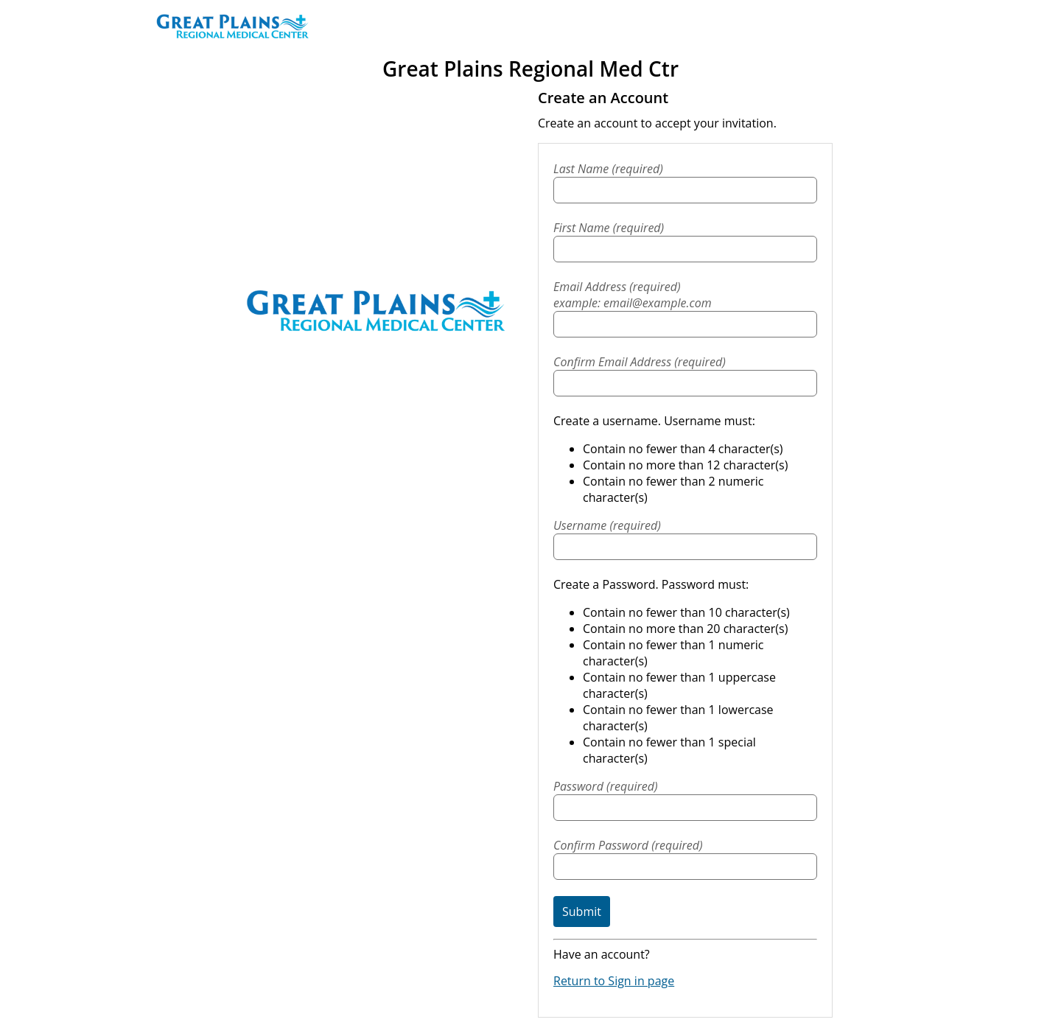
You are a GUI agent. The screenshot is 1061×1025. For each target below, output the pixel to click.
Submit (581, 911)
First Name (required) (608, 228)
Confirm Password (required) (628, 845)
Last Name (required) (608, 169)
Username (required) (607, 525)
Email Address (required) (685, 295)
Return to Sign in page (613, 981)
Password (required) (605, 786)
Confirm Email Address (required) (639, 362)
